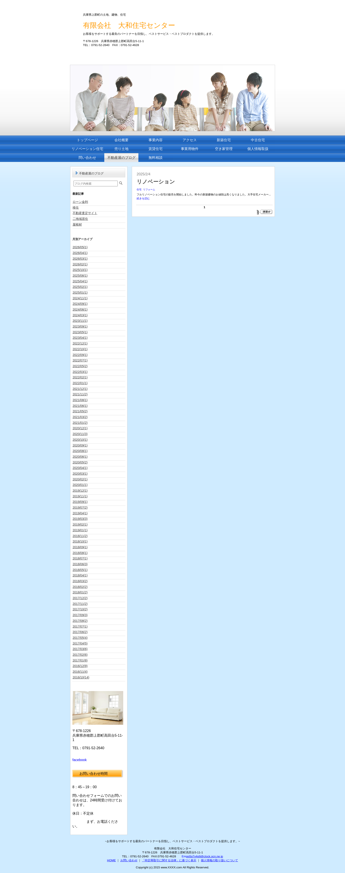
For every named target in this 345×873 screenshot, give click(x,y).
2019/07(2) (80, 507)
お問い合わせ (129, 860)
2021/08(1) (80, 400)
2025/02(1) (80, 287)
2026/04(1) (80, 253)
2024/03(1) (80, 315)
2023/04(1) (80, 337)
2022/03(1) (80, 372)
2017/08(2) (80, 621)
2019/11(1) (80, 496)
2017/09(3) (80, 615)
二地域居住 (80, 219)
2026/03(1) (80, 258)
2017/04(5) (80, 643)
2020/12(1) (80, 428)
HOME (111, 860)
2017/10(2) (80, 609)
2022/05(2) (80, 366)
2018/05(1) (80, 570)
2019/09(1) (80, 502)
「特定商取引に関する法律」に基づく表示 (169, 860)
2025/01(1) (80, 292)
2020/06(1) (80, 456)
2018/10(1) (80, 541)
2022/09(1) (80, 355)
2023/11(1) (80, 321)
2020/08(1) (80, 451)
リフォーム (149, 189)
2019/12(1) (80, 490)
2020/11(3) (80, 434)
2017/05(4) (80, 637)
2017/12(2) (80, 598)
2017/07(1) (80, 626)
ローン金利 (80, 202)
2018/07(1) (80, 558)
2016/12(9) (80, 666)
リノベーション (156, 182)
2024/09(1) (80, 304)
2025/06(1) (80, 275)
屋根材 (77, 224)
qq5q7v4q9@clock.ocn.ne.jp (204, 856)
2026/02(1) (80, 264)
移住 (76, 207)
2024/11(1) (80, 298)
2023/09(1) (80, 326)
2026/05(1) (80, 247)
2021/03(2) (80, 417)
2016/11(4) (80, 671)
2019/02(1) (80, 524)
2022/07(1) (80, 360)
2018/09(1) (80, 547)
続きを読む (143, 198)
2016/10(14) (81, 677)
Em (184, 856)
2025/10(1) (80, 270)
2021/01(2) (80, 422)
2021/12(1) (80, 389)
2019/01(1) (80, 530)
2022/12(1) (80, 343)
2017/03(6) (80, 649)
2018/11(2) (80, 536)
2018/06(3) (80, 564)
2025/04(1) (80, 281)
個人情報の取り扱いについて (219, 860)
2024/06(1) (80, 309)
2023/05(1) (80, 332)
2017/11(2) (80, 604)
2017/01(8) (80, 660)
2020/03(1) (80, 473)
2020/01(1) (80, 485)
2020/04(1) (80, 468)
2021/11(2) (80, 394)
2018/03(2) (80, 581)
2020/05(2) (80, 462)
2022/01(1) (80, 383)
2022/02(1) (80, 377)
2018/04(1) (80, 575)
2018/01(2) (80, 592)
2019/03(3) (80, 519)
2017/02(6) (80, 654)
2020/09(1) (80, 445)
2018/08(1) (80, 553)
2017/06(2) (80, 632)
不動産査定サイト (85, 213)
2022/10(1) (80, 349)
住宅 (139, 189)
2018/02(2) (80, 587)
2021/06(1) (80, 406)
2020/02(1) (80, 479)
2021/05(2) (80, 411)
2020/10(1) (80, 439)
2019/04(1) (80, 513)
